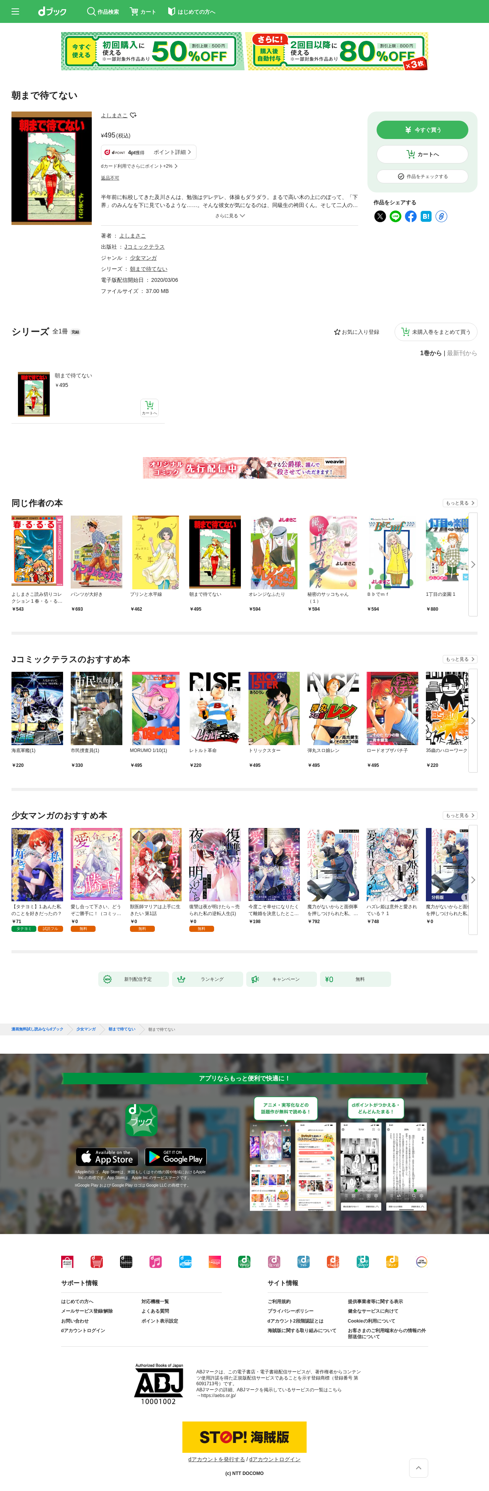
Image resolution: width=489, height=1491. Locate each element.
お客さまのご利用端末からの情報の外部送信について (387, 1333)
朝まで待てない (73, 375)
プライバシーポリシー (291, 1311)
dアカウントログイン (83, 1330)
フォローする (133, 115)
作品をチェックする (427, 176)
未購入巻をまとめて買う (441, 332)
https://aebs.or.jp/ (218, 1395)
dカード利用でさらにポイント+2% (136, 166)
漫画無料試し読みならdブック (37, 1029)
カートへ (428, 154)
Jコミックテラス (145, 247)
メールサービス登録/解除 (87, 1311)
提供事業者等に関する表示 (375, 1301)
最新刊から (462, 353)
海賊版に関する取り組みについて (302, 1330)
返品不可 (110, 178)
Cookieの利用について (371, 1321)
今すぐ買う (428, 130)
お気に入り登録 (360, 332)
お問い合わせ (75, 1321)
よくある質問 (155, 1311)
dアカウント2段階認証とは (295, 1321)
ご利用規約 (279, 1301)
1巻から (431, 353)
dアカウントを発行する (216, 1459)
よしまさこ (114, 115)
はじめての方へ (77, 1301)
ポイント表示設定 (159, 1321)
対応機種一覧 (155, 1301)
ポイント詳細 (170, 152)
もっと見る (457, 503)
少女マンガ (143, 258)
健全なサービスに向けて (373, 1311)
